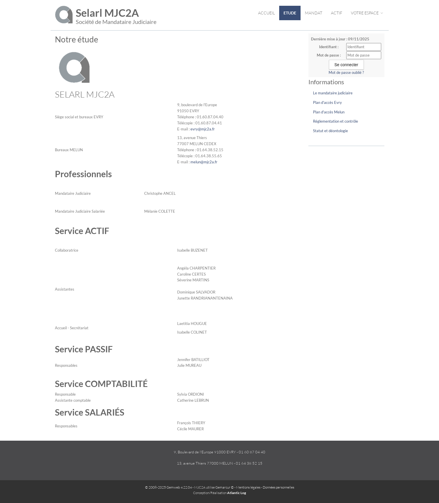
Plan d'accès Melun (328, 112)
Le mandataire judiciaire (333, 93)
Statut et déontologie (330, 130)
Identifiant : (328, 46)
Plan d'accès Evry (327, 102)
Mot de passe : (329, 55)
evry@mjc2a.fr (202, 129)
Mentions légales (248, 487)
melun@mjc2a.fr (203, 162)
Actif (336, 12)
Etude (290, 12)
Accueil (266, 12)
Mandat (313, 12)
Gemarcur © (224, 487)
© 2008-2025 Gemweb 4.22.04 (168, 487)
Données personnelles (278, 487)
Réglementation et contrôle (335, 121)
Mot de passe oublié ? (346, 72)
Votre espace (367, 12)
